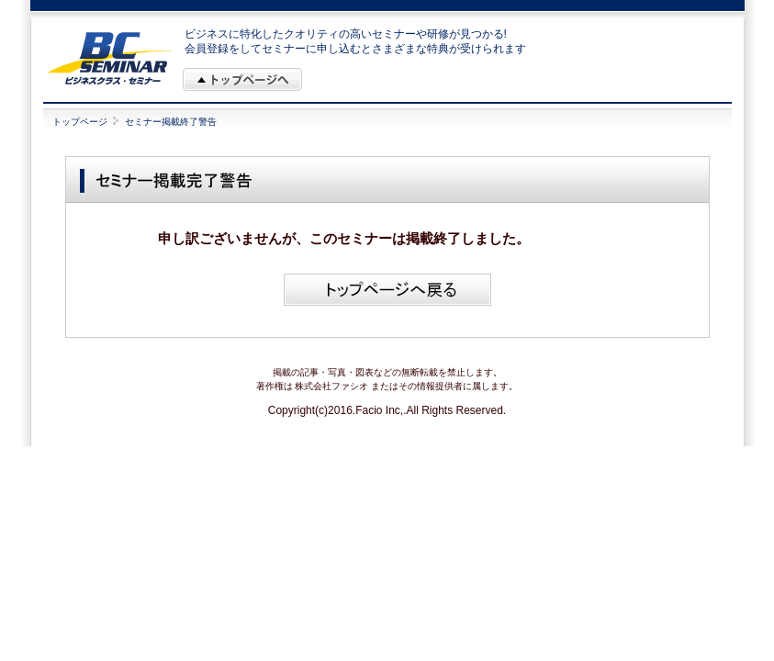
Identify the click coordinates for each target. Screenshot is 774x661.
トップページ (79, 122)
